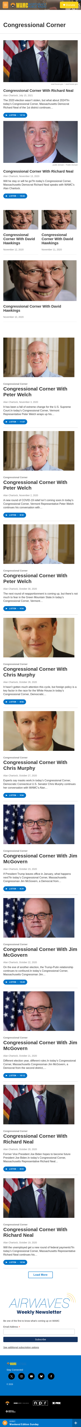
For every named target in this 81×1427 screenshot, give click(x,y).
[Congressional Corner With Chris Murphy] (38, 637)
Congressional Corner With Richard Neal (38, 91)
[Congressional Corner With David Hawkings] (20, 219)
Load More (40, 1274)
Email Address (11, 1326)
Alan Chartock (10, 95)
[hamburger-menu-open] (5, 5)
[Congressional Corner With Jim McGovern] (38, 824)
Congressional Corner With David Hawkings (19, 239)
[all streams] (76, 1423)
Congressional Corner (15, 384)
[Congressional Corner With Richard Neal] (40, 61)
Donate (70, 4)
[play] (5, 1423)
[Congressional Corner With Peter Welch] (38, 357)
